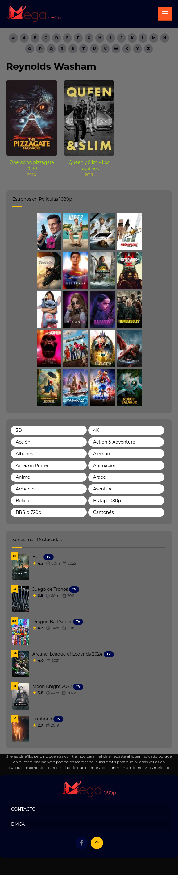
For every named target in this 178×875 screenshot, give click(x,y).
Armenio (25, 489)
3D (19, 430)
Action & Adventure (114, 442)
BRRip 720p (28, 512)
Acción (23, 442)
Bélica (22, 500)
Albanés (24, 453)
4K (96, 430)
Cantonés (103, 512)
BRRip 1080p (107, 500)
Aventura (103, 489)
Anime (23, 477)
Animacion (105, 465)
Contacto (23, 809)
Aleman (101, 453)
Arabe (99, 477)
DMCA (18, 824)
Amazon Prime (32, 465)
